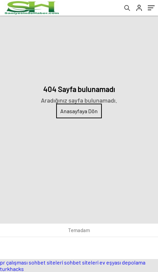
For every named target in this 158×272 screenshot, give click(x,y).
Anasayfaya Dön (79, 111)
